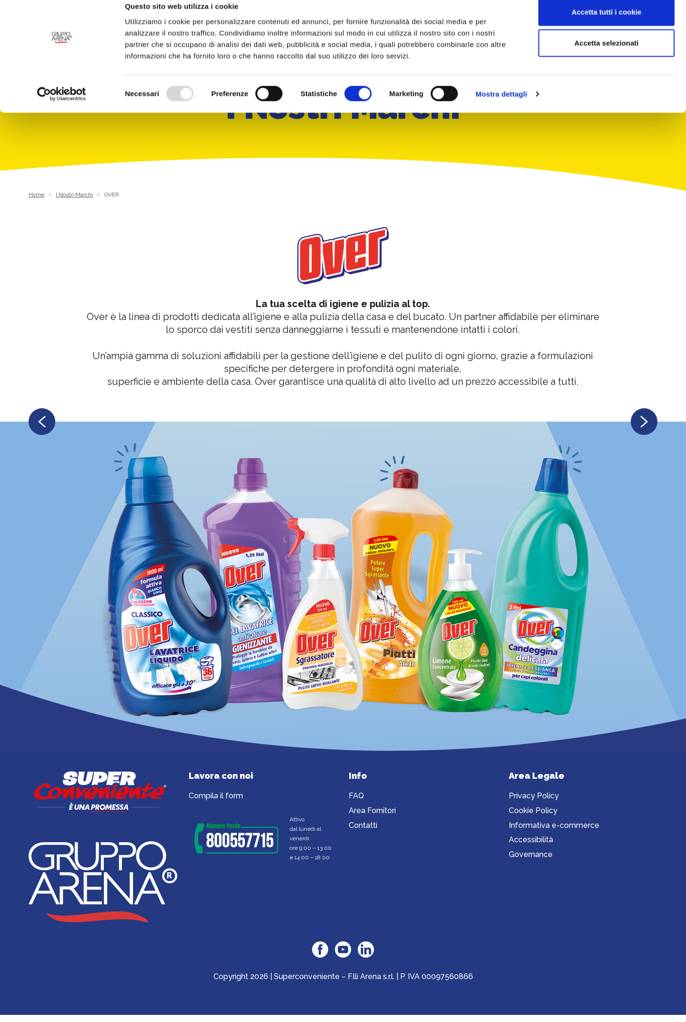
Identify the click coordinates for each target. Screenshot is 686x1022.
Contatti (363, 826)
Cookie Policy (533, 811)
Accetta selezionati (606, 56)
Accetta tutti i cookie (607, 25)
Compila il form (216, 797)
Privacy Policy (534, 797)
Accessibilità (531, 841)
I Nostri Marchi (74, 194)
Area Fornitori (372, 811)
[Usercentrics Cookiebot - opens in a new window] (61, 108)
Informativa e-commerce (554, 826)
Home (36, 194)
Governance (531, 855)
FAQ (356, 797)
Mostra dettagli (501, 107)
